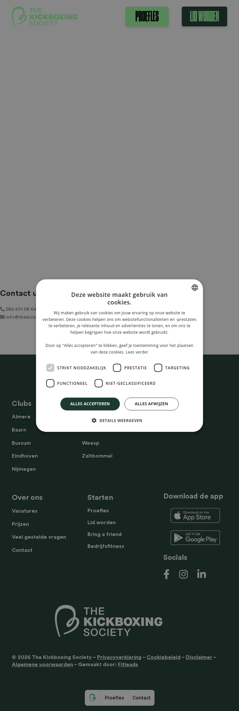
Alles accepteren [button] (90, 404)
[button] (119, 420)
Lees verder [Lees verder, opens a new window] (137, 352)
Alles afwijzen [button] (151, 404)
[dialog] (119, 355)
